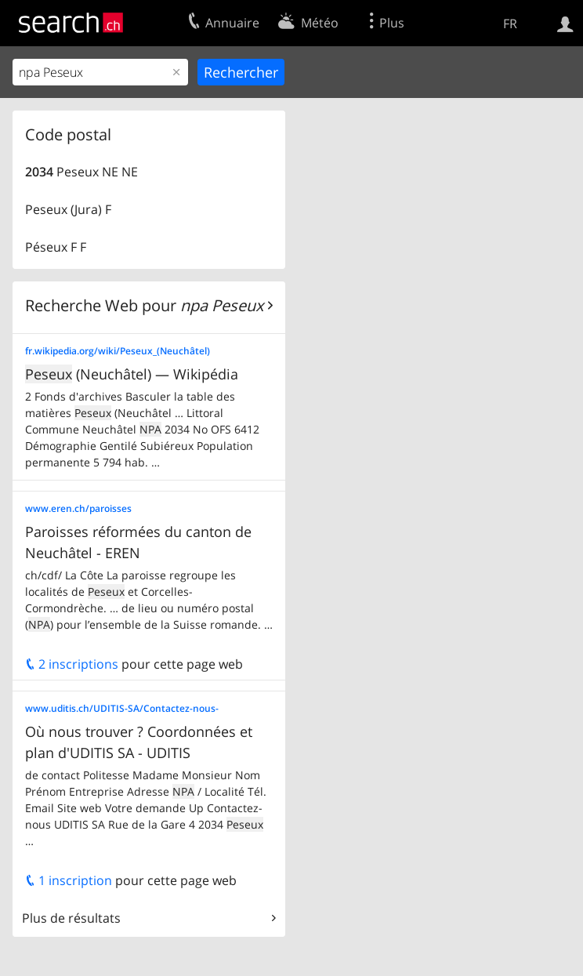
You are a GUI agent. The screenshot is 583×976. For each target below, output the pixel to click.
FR (510, 23)
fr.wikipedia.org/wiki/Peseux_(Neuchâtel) (117, 350)
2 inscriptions (71, 664)
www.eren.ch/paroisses (78, 508)
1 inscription (68, 880)
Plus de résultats (71, 918)
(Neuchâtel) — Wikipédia (131, 374)
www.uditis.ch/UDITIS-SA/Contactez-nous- (122, 708)
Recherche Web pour (144, 305)
